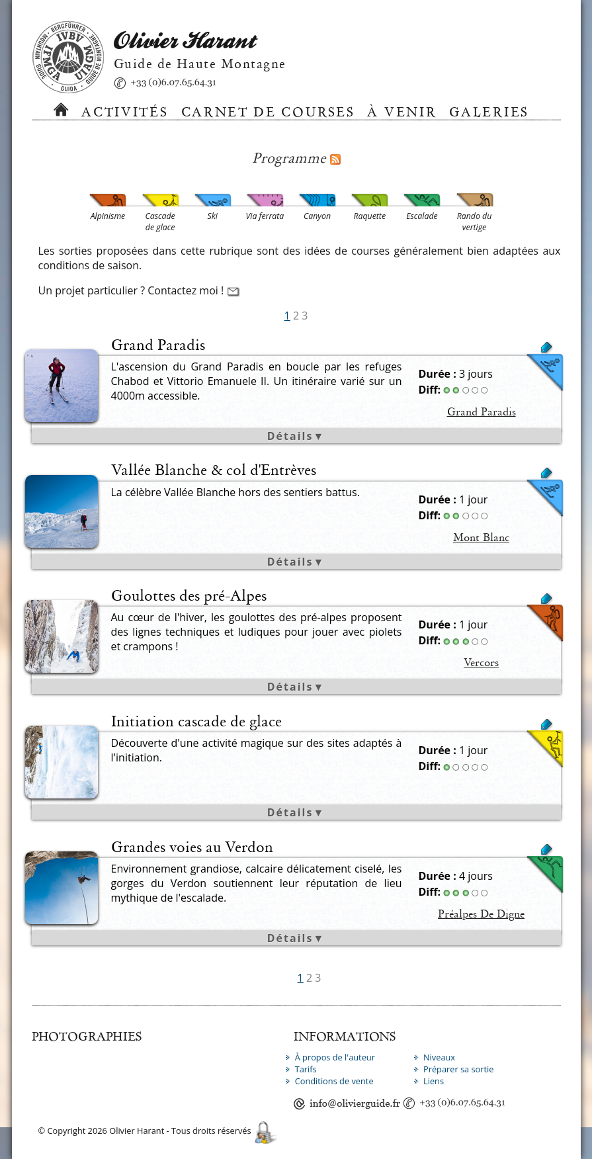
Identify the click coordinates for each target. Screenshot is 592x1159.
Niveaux (439, 1057)
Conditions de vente (334, 1081)
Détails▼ (296, 436)
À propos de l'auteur (335, 1057)
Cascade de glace (403, 744)
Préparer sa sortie (458, 1069)
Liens (433, 1081)
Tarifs (306, 1069)
